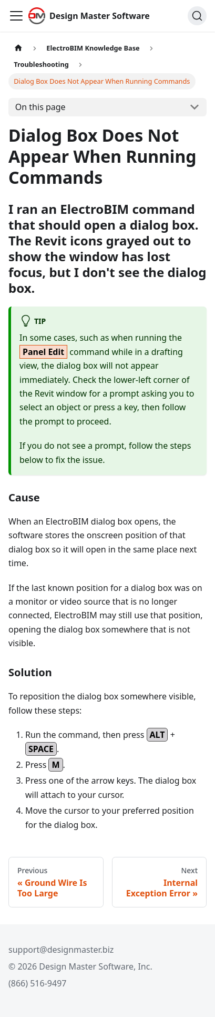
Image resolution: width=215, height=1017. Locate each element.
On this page (40, 107)
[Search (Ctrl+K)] (197, 15)
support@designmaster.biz (61, 949)
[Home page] (18, 48)
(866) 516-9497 (37, 983)
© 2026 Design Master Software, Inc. (80, 966)
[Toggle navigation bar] (16, 16)
